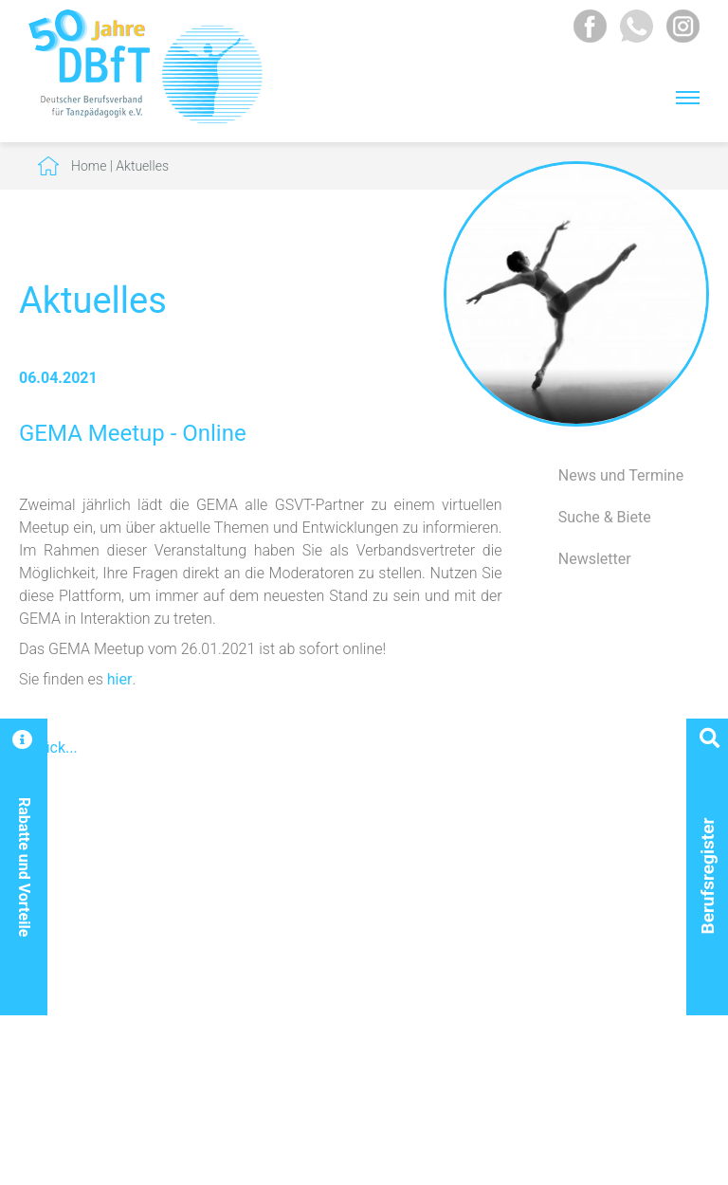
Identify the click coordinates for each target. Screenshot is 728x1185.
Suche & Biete (604, 517)
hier (120, 679)
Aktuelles (142, 165)
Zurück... (48, 747)
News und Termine (620, 475)
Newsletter (594, 559)
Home (88, 165)
